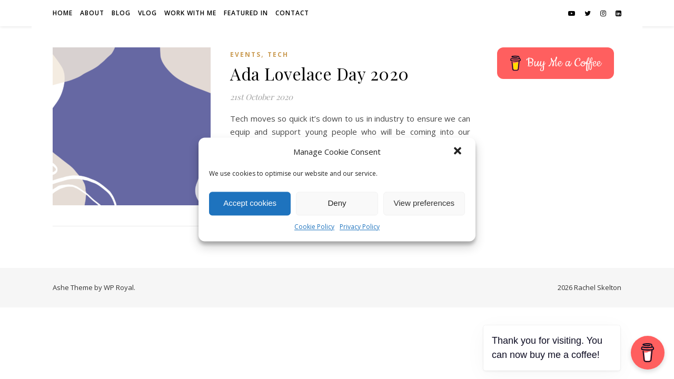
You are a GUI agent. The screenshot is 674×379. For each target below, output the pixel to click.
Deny (337, 203)
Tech (278, 54)
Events (245, 54)
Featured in (246, 12)
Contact (292, 12)
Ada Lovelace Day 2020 (319, 73)
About (92, 12)
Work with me (190, 12)
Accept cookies (249, 203)
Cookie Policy (314, 226)
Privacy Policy (360, 226)
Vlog (147, 12)
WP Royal (119, 287)
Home (63, 12)
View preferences (424, 203)
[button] (458, 152)
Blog (121, 12)
